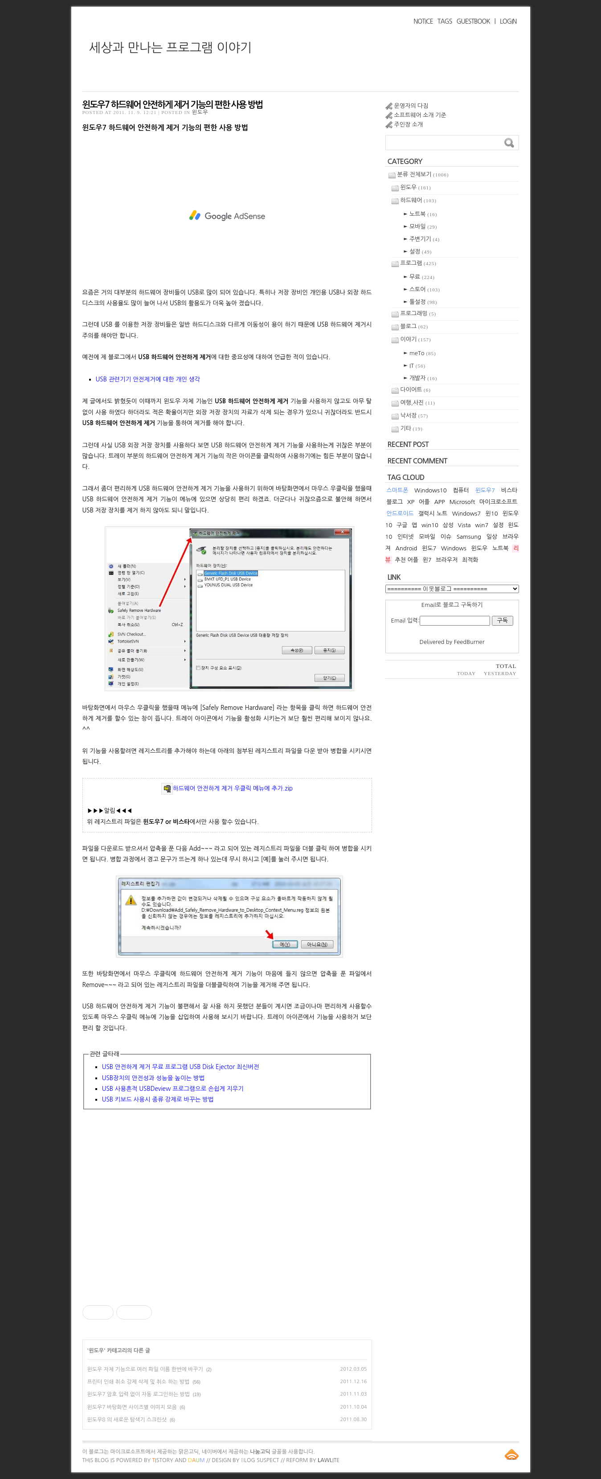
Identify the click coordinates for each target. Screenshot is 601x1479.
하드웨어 (419, 200)
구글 (402, 525)
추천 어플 (406, 560)
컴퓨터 (461, 490)
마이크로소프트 (498, 502)
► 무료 (419, 277)
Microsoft (462, 502)
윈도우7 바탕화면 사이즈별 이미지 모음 (132, 1407)
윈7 (427, 560)
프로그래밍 (419, 313)
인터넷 (405, 537)
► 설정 (418, 251)
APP (439, 502)
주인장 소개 (408, 124)
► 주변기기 (422, 239)
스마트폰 (398, 490)
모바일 (427, 537)
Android (406, 548)
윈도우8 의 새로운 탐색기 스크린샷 (127, 1419)
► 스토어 (422, 289)
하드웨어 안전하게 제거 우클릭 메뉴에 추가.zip (227, 788)
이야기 (416, 339)
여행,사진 (418, 403)
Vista (464, 525)
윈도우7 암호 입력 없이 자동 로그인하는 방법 (138, 1394)
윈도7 (429, 548)
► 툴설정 (420, 302)
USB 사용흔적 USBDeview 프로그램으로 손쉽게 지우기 (173, 1089)
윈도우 (200, 112)
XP (410, 502)
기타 (412, 428)
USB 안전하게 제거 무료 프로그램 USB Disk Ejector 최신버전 (180, 1067)
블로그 (415, 326)
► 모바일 (420, 226)
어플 (424, 502)
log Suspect (260, 1460)
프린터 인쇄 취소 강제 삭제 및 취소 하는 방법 (138, 1382)
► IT (415, 366)
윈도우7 (485, 490)
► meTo (420, 353)
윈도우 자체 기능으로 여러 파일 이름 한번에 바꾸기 (145, 1369)
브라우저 (447, 560)
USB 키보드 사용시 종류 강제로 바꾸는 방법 (158, 1099)
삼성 (447, 525)
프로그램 (419, 263)
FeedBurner (469, 642)
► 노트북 (420, 214)
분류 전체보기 (423, 174)
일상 (492, 537)
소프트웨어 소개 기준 (420, 115)
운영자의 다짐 (411, 106)
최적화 (470, 560)
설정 (498, 525)
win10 (429, 525)
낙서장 (415, 415)
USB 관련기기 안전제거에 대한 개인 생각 (148, 379)
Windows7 (466, 513)
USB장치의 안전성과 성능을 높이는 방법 (153, 1078)
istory (162, 1460)
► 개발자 (420, 378)
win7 (481, 525)
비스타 (509, 490)
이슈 (446, 537)
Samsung (469, 537)
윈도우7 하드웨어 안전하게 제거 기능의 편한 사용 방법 (172, 104)
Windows (453, 548)
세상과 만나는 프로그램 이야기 (170, 47)
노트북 (500, 548)
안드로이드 (400, 513)
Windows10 (430, 490)
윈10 (492, 513)
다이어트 (416, 390)
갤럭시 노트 (432, 513)
